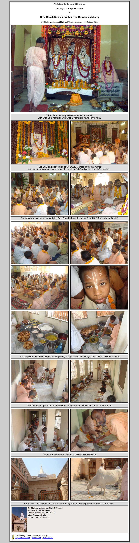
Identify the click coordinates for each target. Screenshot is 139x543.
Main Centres (47, 538)
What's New (36, 538)
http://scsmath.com (22, 538)
